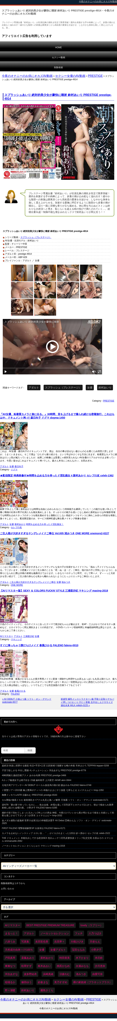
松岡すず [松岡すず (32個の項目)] (26, 965)
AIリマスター (6, 636)
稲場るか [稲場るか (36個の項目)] (10, 982)
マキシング (16, 639)
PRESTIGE (95, 75)
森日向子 (19, 466)
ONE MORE (17, 585)
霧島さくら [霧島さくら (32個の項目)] (46, 990)
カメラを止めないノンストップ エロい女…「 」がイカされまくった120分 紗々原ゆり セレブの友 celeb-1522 (56, 833)
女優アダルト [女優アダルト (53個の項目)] (58, 949)
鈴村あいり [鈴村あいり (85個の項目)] (27, 990)
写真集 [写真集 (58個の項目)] (25, 941)
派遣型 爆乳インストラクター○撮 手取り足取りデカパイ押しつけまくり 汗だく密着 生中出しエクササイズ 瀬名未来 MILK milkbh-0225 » (87, 702)
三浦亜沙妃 (28, 636)
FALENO (15, 694)
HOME (58, 47)
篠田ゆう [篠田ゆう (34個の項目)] (26, 982)
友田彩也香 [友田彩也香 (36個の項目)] (41, 941)
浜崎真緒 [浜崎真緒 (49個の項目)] (48, 974)
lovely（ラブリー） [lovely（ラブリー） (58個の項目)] (92, 925)
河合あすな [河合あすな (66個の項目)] (11, 974)
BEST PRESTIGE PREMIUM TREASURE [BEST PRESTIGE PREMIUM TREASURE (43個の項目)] (50, 925)
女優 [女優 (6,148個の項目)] (41, 949)
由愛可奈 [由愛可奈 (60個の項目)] (97, 974)
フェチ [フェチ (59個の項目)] (79, 933)
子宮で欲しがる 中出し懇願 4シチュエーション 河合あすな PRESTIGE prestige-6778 (44, 770)
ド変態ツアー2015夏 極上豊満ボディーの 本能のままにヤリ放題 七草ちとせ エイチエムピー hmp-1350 (53, 790)
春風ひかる (20, 691)
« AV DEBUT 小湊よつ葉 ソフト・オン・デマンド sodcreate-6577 (26, 700)
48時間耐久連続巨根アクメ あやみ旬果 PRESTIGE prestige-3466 (34, 775)
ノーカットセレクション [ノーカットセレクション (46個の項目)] (54, 933)
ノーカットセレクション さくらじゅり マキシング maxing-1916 (33, 846)
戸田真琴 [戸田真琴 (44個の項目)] (10, 957)
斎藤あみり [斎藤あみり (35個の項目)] (27, 957)
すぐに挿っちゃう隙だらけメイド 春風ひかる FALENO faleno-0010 (39, 645)
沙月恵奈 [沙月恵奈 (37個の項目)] (100, 965)
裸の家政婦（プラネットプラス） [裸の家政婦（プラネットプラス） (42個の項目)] (92, 982)
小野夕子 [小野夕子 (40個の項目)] (96, 949)
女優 (89, 387)
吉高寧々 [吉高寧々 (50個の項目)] (59, 941)
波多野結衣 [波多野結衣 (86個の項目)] (30, 974)
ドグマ (14, 469)
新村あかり (20, 524)
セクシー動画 (58, 57)
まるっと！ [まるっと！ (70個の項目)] (11, 933)
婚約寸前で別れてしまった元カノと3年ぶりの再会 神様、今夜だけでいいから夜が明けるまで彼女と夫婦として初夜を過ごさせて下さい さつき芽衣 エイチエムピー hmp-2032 (58, 814)
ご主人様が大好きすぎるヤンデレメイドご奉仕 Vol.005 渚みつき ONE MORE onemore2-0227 (54, 533)
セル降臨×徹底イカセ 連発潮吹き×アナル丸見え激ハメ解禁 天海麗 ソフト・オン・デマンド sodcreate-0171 (55, 800)
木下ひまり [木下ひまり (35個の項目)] (82, 957)
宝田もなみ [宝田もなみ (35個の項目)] (78, 949)
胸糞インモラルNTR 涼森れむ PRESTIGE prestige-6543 (29, 795)
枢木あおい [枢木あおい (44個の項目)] (44, 965)
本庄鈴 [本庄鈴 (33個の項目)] (99, 957)
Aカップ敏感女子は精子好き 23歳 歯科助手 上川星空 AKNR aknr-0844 (36, 780)
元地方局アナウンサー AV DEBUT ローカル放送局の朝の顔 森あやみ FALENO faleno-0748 (46, 785)
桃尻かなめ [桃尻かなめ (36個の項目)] (63, 965)
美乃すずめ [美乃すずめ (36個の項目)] (60, 982)
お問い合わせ (7, 888)
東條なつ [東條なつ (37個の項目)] (10, 965)
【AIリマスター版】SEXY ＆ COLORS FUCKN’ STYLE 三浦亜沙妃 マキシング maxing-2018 (54, 590)
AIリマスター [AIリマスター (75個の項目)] (12, 925)
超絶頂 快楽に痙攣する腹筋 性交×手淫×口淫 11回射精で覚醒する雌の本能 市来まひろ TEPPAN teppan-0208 (55, 765)
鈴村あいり (105, 387)
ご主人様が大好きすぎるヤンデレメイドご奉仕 (32, 582)
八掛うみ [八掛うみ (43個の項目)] (10, 941)
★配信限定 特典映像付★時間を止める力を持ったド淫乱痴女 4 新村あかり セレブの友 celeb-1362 (57, 475)
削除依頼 (58, 67)
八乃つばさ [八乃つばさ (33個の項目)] (95, 933)
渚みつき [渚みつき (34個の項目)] (81, 974)
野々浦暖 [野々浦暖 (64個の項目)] (10, 990)
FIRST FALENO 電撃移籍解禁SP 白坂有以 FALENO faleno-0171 (33, 828)
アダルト (34, 387)
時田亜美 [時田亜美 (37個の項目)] (64, 957)
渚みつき (65, 582)
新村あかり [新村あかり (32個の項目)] (46, 957)
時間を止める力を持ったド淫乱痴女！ (45, 524)
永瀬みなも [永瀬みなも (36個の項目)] (82, 965)
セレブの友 (16, 527)
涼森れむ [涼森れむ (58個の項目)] (64, 974)
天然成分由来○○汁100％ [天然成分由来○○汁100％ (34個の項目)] (19, 949)
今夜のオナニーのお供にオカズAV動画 (27, 75)
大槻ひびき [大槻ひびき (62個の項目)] (77, 941)
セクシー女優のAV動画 (70, 75)
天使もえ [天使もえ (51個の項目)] (95, 941)
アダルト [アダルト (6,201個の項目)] (29, 933)
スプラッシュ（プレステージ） (35, 237)
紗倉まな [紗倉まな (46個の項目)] (43, 982)
